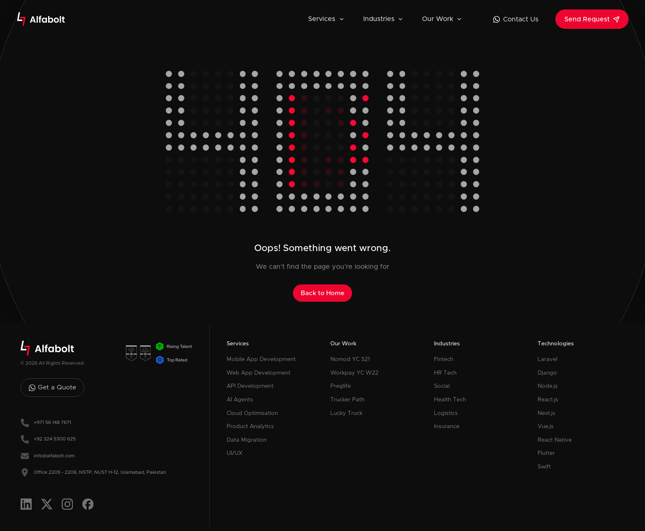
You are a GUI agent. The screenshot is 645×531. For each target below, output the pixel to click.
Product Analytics (250, 429)
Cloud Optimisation (252, 415)
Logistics (446, 415)
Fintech (443, 362)
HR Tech (445, 375)
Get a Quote (54, 390)
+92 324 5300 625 (48, 443)
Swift (544, 469)
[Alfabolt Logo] (45, 21)
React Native (555, 442)
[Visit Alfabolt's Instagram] (68, 508)
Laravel (547, 362)
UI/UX (235, 456)
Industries (379, 20)
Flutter (546, 456)
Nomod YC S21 (350, 362)
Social (442, 388)
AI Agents (240, 402)
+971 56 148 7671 (46, 426)
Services (322, 20)
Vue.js (546, 429)
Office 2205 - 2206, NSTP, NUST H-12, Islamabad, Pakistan (93, 476)
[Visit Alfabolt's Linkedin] (26, 508)
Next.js (547, 415)
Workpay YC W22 (354, 375)
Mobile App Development (261, 362)
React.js (548, 402)
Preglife (340, 388)
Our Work (438, 20)
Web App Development (258, 375)
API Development (250, 388)
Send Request (587, 20)
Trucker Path (347, 402)
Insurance (446, 429)
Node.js (548, 388)
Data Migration (247, 442)
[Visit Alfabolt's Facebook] (89, 508)
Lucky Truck (346, 415)
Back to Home (323, 294)
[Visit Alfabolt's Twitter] (47, 508)
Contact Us (511, 20)
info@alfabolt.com (48, 459)
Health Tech (450, 402)
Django (547, 375)
